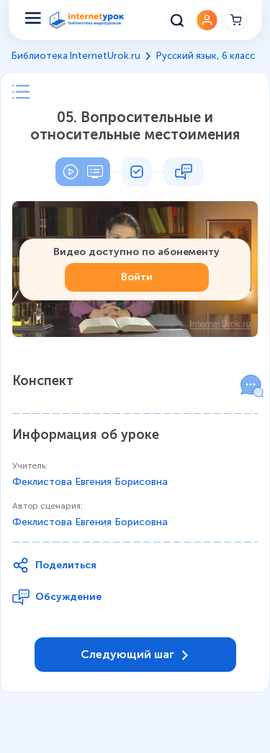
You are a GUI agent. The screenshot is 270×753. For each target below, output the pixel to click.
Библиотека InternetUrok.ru (76, 55)
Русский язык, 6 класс (205, 55)
